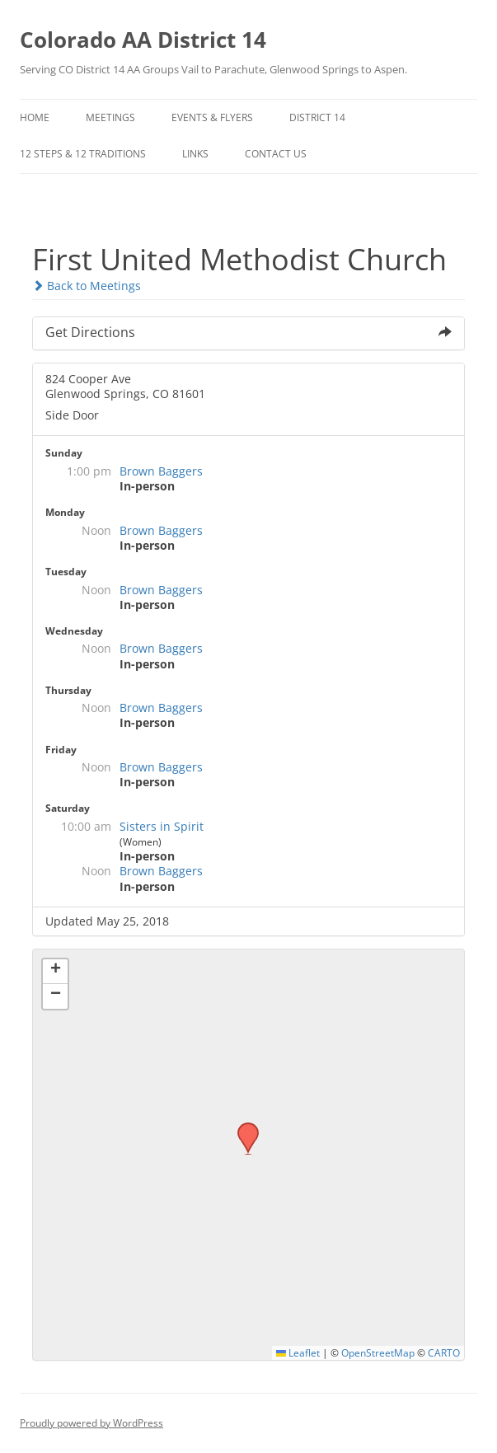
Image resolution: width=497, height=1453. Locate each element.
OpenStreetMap (378, 1352)
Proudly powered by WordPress (91, 1423)
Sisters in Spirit (162, 826)
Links (195, 154)
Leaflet (298, 1352)
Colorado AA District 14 (143, 39)
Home (34, 117)
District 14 (317, 117)
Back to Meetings (86, 285)
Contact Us (276, 154)
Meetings (110, 117)
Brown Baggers (161, 471)
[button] (242, 1127)
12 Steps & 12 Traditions (83, 154)
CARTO (444, 1352)
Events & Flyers (212, 117)
